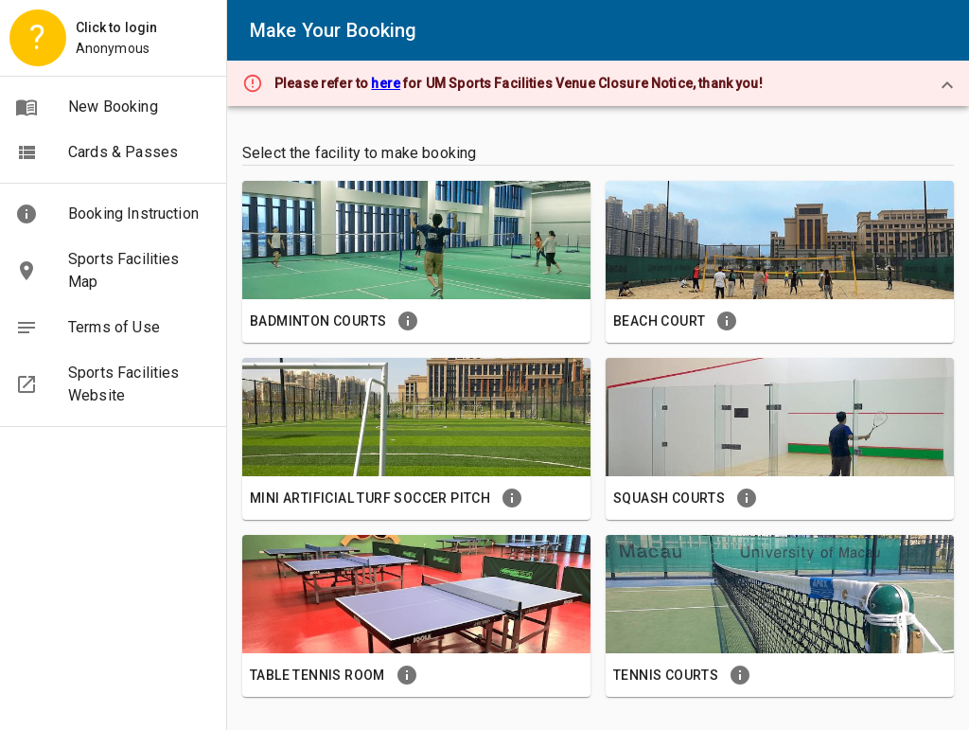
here (385, 83)
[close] (947, 85)
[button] (113, 107)
